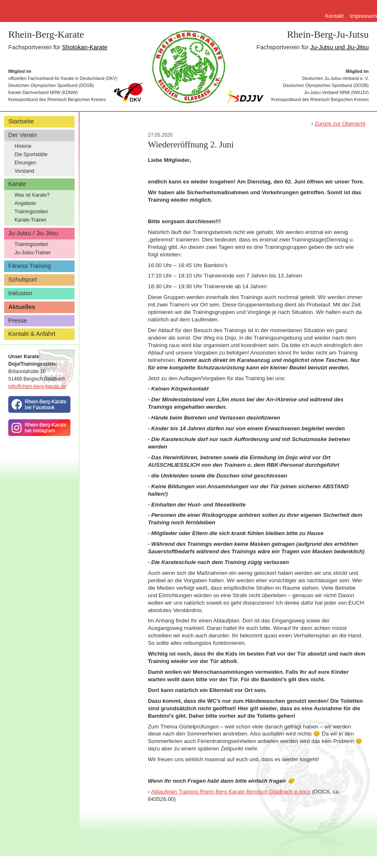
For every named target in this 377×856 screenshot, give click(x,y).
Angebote (25, 203)
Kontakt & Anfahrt (32, 333)
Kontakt (334, 16)
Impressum (363, 16)
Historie (23, 146)
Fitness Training (29, 266)
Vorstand (24, 171)
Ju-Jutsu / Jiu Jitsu (33, 233)
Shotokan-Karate (85, 47)
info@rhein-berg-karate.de (37, 386)
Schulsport (22, 279)
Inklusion (20, 293)
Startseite (21, 121)
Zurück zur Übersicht (340, 124)
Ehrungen (25, 163)
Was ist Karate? (32, 195)
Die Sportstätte (31, 154)
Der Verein (22, 135)
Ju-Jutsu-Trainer (33, 253)
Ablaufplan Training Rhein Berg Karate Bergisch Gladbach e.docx (230, 791)
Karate (17, 184)
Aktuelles (21, 307)
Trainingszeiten (31, 212)
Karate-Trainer (30, 220)
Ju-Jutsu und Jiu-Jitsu (339, 47)
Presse (17, 320)
